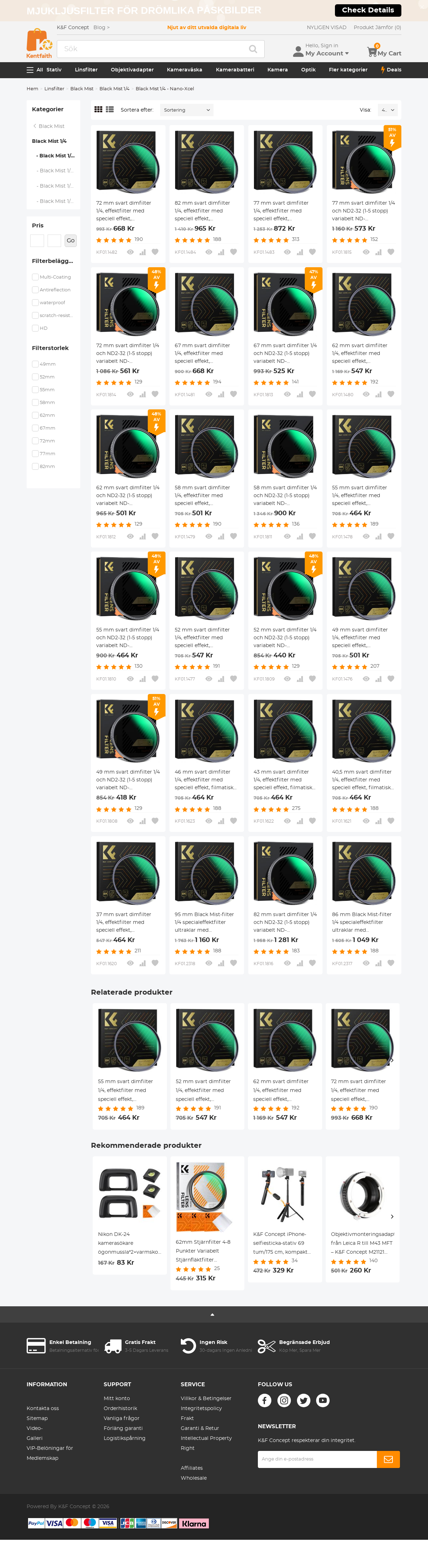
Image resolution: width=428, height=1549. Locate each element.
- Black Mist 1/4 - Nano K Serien (56, 186)
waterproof (52, 303)
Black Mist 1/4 (114, 89)
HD (44, 328)
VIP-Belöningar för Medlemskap (50, 1453)
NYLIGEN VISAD (327, 27)
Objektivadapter (132, 70)
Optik (308, 70)
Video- (35, 1428)
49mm (48, 364)
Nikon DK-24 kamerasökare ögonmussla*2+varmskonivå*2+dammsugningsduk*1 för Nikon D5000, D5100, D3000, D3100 (130, 1244)
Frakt (187, 1418)
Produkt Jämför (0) (377, 27)
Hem (32, 89)
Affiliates (192, 1468)
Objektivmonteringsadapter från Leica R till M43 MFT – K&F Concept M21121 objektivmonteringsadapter (363, 1244)
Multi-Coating (55, 277)
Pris (38, 225)
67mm (47, 428)
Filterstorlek (50, 348)
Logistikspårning (125, 1438)
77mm (47, 454)
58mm (47, 402)
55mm (47, 390)
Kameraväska (184, 70)
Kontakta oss (43, 1408)
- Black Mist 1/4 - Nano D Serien (56, 170)
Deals (391, 70)
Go (71, 240)
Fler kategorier (348, 70)
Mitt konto (117, 1398)
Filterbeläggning (56, 261)
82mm (47, 466)
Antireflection (55, 290)
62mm (47, 415)
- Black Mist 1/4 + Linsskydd (56, 201)
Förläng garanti (123, 1428)
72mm (47, 441)
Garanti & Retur (200, 1428)
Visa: (365, 110)
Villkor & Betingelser (206, 1398)
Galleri (35, 1438)
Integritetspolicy (201, 1408)
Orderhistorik (120, 1408)
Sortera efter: (137, 110)
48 (384, 110)
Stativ (54, 70)
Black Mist (81, 89)
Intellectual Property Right (206, 1443)
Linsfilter (86, 70)
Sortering (174, 110)
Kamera (277, 70)
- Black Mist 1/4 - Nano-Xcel (56, 156)
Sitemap (37, 1418)
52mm (47, 377)
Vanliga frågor (122, 1418)
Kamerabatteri (235, 70)
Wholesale (194, 1478)
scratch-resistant (57, 315)
